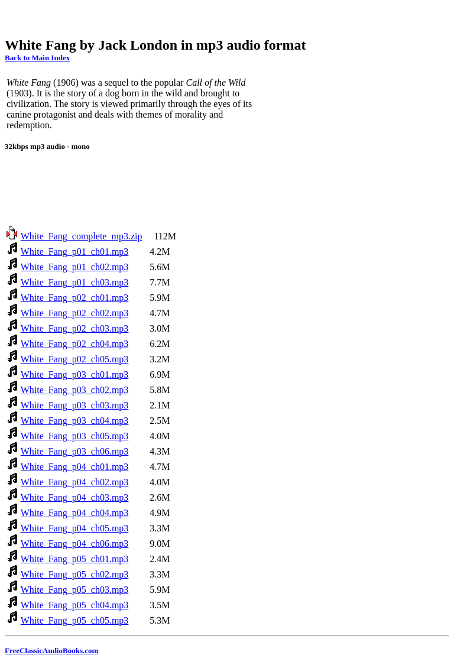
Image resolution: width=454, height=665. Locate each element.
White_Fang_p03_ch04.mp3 (75, 421)
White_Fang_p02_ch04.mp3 (75, 344)
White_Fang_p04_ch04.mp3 (75, 513)
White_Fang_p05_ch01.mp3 (75, 559)
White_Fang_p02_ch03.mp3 (75, 328)
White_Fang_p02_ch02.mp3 (75, 313)
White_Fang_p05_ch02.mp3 (75, 574)
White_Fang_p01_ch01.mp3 (75, 251)
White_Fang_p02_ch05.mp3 (75, 359)
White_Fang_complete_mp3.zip (81, 236)
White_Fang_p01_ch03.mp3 (75, 282)
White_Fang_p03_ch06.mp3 (75, 451)
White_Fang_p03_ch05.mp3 (75, 436)
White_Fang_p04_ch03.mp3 (75, 497)
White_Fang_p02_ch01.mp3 (75, 298)
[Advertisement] (220, 16)
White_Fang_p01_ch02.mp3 (75, 267)
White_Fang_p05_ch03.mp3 (75, 590)
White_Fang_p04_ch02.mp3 (75, 482)
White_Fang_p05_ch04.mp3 (75, 605)
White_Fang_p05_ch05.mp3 (75, 620)
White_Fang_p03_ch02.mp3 (75, 390)
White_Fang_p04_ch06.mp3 (75, 544)
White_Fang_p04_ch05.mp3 (75, 528)
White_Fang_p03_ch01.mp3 (75, 374)
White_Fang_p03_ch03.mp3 (75, 405)
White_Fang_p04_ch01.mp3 (75, 467)
